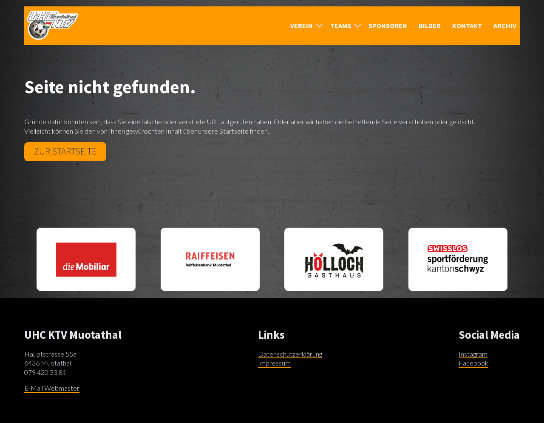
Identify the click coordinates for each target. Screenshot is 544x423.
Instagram (473, 354)
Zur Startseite (65, 151)
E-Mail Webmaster (51, 388)
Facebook (473, 363)
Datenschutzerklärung (290, 354)
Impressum (274, 363)
